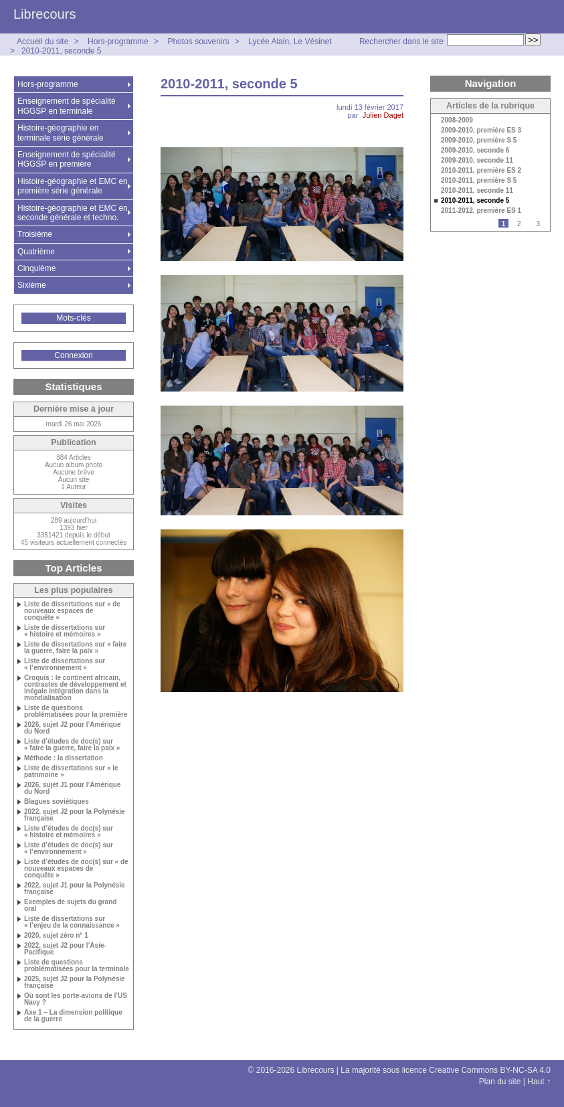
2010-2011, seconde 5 (61, 51)
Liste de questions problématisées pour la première (76, 711)
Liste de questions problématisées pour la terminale (76, 965)
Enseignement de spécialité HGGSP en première (66, 159)
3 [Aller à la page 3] (538, 224)
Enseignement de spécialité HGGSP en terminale (66, 105)
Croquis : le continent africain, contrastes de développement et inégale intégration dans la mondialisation (75, 688)
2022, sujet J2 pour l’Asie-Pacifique (65, 949)
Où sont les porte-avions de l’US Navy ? (75, 999)
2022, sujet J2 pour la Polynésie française (74, 815)
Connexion (73, 355)
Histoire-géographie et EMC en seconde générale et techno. (72, 212)
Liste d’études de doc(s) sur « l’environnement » (68, 848)
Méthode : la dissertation (63, 758)
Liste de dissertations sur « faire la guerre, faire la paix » (75, 648)
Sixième (31, 285)
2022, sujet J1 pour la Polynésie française (74, 889)
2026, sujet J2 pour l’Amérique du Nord (72, 728)
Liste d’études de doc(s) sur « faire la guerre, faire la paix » (72, 745)
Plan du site (500, 1081)
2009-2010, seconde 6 (475, 150)
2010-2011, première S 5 (478, 180)
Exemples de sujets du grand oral (70, 905)
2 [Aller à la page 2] (519, 224)
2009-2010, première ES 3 (481, 130)
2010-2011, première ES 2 (481, 170)
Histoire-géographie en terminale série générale (60, 132)
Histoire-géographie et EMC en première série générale (72, 186)
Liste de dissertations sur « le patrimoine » (71, 771)
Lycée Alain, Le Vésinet (289, 41)
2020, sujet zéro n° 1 (56, 935)
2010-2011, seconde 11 (477, 190)
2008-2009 (457, 120)
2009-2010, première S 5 (478, 140)
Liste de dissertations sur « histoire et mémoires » (64, 631)
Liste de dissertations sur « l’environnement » (64, 664)
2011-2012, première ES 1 (481, 210)
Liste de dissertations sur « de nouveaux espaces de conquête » (72, 611)
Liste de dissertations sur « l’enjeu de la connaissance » (72, 922)
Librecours (44, 14)
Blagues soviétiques (56, 801)
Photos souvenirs (198, 41)
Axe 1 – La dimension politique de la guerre (73, 1016)
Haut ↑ (539, 1081)
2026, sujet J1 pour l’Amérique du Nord (72, 788)
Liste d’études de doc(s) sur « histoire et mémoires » (68, 832)
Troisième (34, 234)
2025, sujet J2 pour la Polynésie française (74, 982)
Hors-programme (118, 41)
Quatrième (36, 251)
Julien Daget (383, 115)
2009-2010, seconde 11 (477, 160)
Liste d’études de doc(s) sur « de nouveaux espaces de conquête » (76, 869)
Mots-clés (73, 318)
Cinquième (36, 268)
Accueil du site (42, 41)
